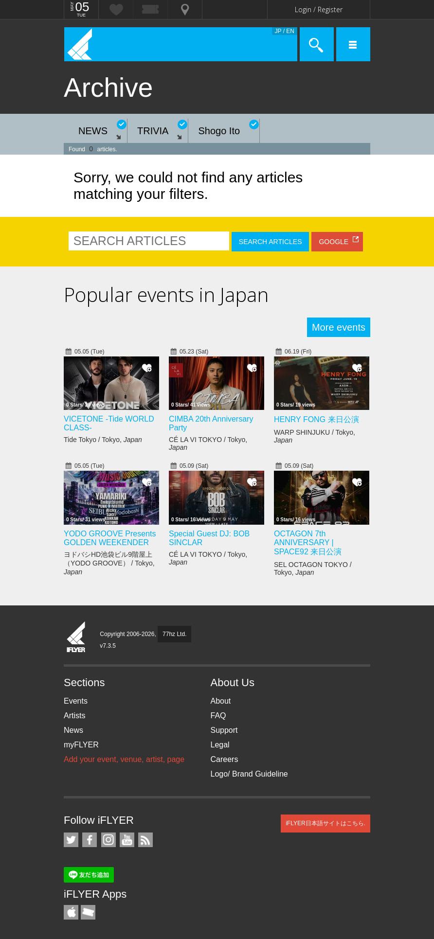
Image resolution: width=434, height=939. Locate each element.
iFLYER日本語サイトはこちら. (325, 823)
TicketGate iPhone (88, 912)
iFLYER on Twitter (71, 840)
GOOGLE (333, 242)
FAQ (218, 715)
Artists (74, 715)
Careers (224, 759)
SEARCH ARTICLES (270, 242)
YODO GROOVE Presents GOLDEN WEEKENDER (110, 538)
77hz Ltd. (174, 634)
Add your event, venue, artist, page (124, 759)
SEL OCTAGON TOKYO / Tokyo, (313, 568)
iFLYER (76, 637)
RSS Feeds (145, 840)
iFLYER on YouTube (127, 840)
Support (224, 730)
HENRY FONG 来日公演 (316, 419)
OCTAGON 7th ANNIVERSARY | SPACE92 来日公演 (308, 543)
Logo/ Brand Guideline (249, 774)
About (221, 701)
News (73, 730)
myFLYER (81, 745)
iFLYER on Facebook (89, 840)
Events (76, 701)
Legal (220, 745)
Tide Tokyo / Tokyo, (103, 439)
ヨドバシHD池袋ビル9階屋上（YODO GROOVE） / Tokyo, (109, 563)
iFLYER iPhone (71, 912)
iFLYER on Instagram (108, 840)
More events (338, 327)
